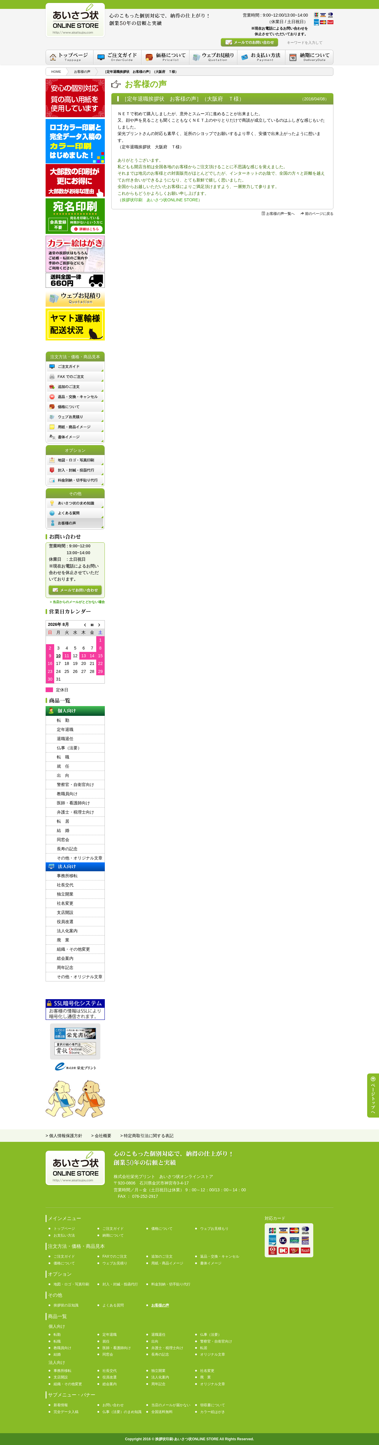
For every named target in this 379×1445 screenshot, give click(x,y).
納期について (113, 1235)
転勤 (57, 1335)
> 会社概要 (101, 1135)
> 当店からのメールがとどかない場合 (77, 602)
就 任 (63, 766)
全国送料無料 (162, 1412)
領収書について (212, 1405)
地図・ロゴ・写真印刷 (71, 1284)
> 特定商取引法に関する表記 (147, 1135)
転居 (203, 1348)
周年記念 (65, 967)
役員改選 (65, 921)
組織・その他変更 (73, 949)
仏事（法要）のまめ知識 (122, 1412)
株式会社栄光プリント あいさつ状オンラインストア (163, 1176)
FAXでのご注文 (114, 1256)
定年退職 (65, 729)
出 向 (63, 775)
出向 (154, 1341)
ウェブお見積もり (214, 1229)
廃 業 (63, 940)
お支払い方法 (64, 1235)
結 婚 (63, 830)
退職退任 (65, 738)
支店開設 (65, 912)
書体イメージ (210, 1263)
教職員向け (67, 793)
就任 (106, 1341)
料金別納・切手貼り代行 (170, 1284)
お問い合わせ (113, 1405)
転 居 (63, 821)
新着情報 (61, 1405)
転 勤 (63, 720)
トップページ (64, 1229)
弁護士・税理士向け (75, 812)
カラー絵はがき (212, 1412)
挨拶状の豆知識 (66, 1305)
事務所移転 (67, 875)
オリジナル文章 (212, 1354)
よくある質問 (113, 1305)
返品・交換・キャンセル (219, 1256)
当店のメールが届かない (170, 1405)
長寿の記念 (67, 848)
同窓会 (63, 839)
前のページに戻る (317, 214)
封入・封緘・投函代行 (120, 1284)
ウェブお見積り (114, 1263)
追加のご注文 (162, 1256)
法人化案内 (67, 930)
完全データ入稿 (66, 1412)
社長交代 (65, 885)
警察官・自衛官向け (75, 784)
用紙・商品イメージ (167, 1263)
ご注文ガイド (113, 1229)
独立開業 (65, 894)
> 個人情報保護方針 (64, 1135)
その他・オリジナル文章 (79, 858)
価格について (162, 1229)
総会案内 (65, 958)
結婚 (57, 1354)
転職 (57, 1341)
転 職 (63, 757)
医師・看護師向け (73, 803)
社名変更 (65, 903)
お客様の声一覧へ (277, 214)
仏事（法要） (69, 747)
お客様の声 (160, 1305)
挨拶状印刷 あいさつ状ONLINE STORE (160, 199)
